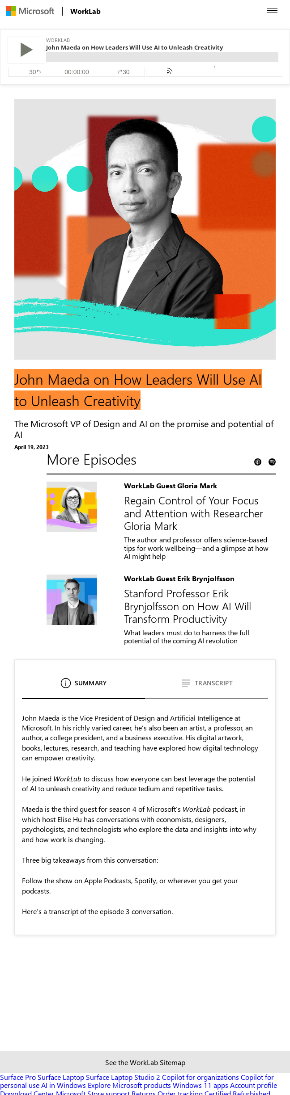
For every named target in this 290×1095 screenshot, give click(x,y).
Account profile (253, 1085)
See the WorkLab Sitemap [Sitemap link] (145, 1062)
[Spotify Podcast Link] (272, 461)
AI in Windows (63, 1085)
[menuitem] (30, 11)
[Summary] (83, 686)
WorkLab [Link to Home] (85, 11)
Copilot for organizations (200, 1077)
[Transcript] (206, 686)
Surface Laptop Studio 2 (123, 1077)
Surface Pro (18, 1077)
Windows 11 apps (200, 1085)
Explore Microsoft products (129, 1085)
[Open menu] (272, 10)
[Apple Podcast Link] (257, 461)
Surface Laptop (61, 1077)
